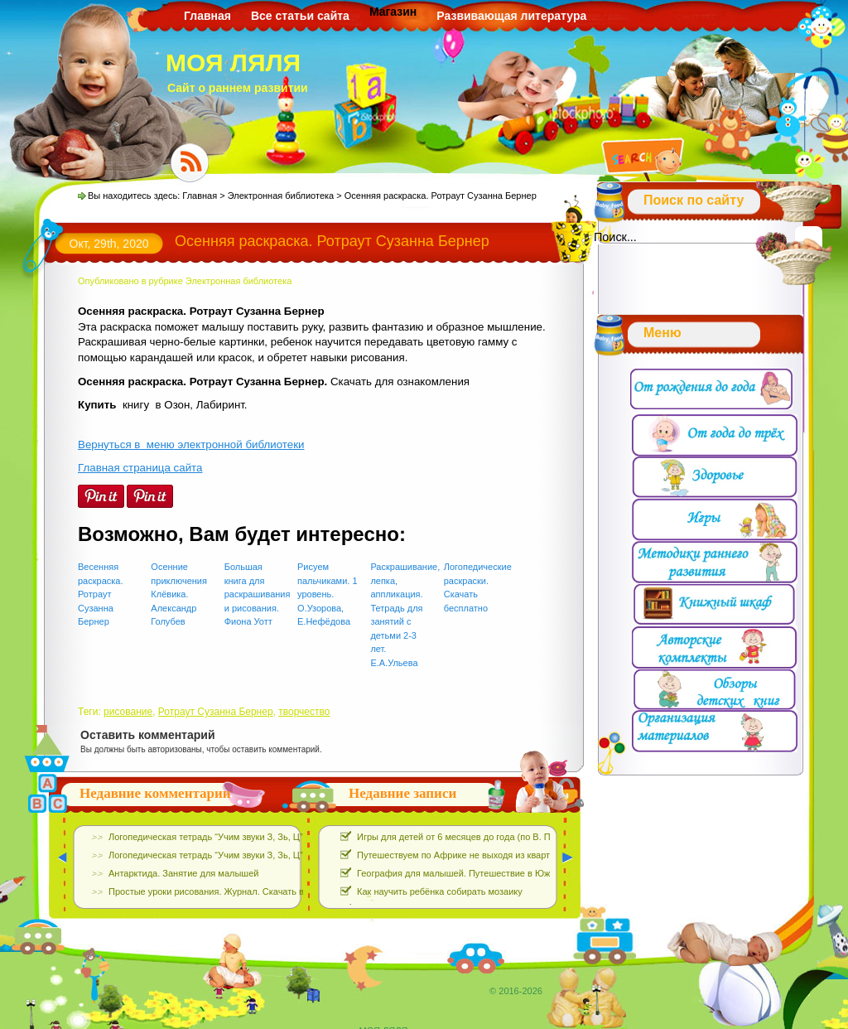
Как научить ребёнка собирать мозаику (440, 891)
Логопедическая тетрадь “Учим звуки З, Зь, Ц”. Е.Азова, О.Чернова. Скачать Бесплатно (293, 837)
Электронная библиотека (281, 195)
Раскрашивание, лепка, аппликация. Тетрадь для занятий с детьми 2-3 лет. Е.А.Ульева (401, 615)
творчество (304, 711)
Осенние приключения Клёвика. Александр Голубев (179, 594)
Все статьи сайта (300, 15)
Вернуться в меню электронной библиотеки (191, 444)
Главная (207, 15)
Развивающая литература (511, 15)
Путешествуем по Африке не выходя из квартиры (461, 855)
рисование (128, 711)
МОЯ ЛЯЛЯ (233, 62)
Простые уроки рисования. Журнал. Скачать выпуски (221, 891)
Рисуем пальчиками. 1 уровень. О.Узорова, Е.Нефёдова (327, 594)
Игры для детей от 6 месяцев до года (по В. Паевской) (472, 837)
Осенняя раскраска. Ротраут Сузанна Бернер (332, 241)
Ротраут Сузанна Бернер (215, 711)
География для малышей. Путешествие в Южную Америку (481, 873)
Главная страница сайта (140, 467)
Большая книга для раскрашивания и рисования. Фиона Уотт (255, 594)
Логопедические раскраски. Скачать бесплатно (475, 587)
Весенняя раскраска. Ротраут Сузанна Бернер (100, 594)
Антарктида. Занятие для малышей (183, 873)
